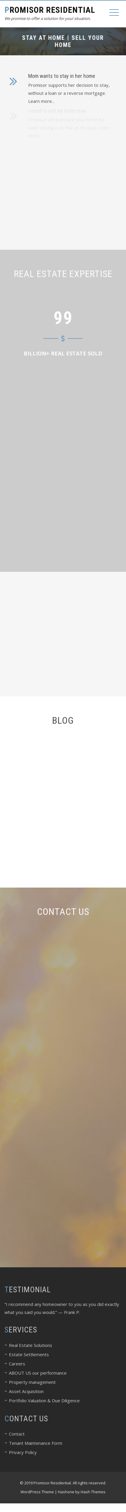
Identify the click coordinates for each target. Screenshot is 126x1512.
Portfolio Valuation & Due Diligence (44, 1400)
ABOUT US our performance (38, 1373)
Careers (17, 1364)
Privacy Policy (23, 1452)
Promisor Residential (49, 10)
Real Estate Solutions (30, 1345)
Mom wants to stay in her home (61, 75)
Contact (17, 1434)
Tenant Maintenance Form (35, 1443)
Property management (32, 1382)
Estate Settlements (29, 1354)
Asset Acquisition (26, 1391)
